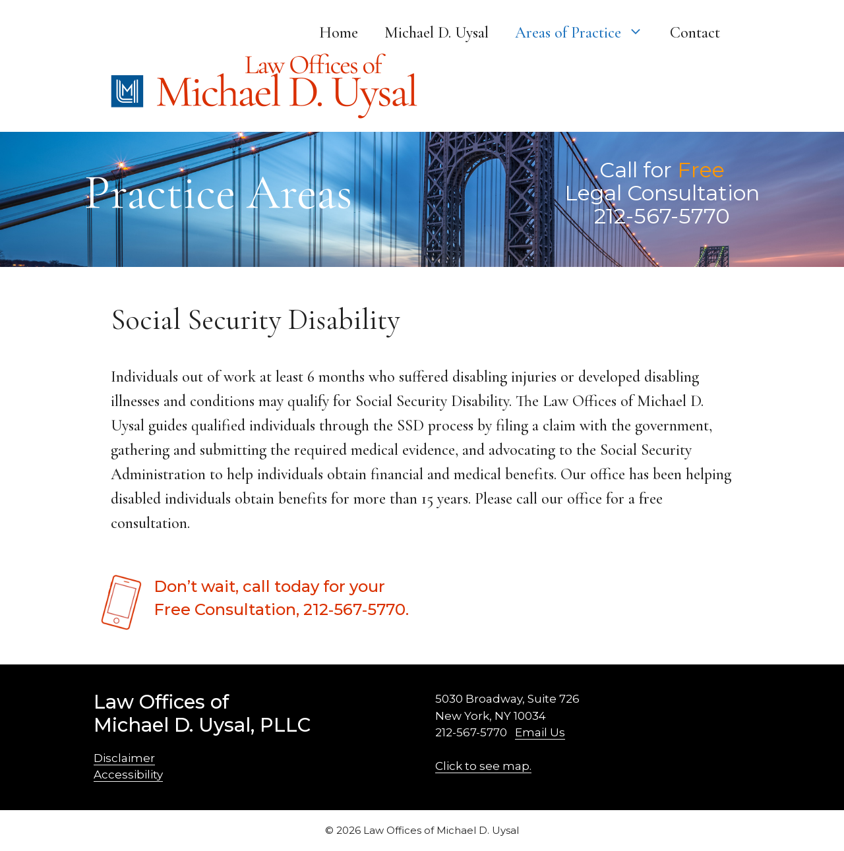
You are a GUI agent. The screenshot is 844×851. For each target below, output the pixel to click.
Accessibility (128, 774)
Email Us (540, 732)
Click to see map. (483, 766)
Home (338, 32)
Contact (695, 32)
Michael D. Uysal (436, 32)
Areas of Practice (586, 33)
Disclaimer (124, 758)
